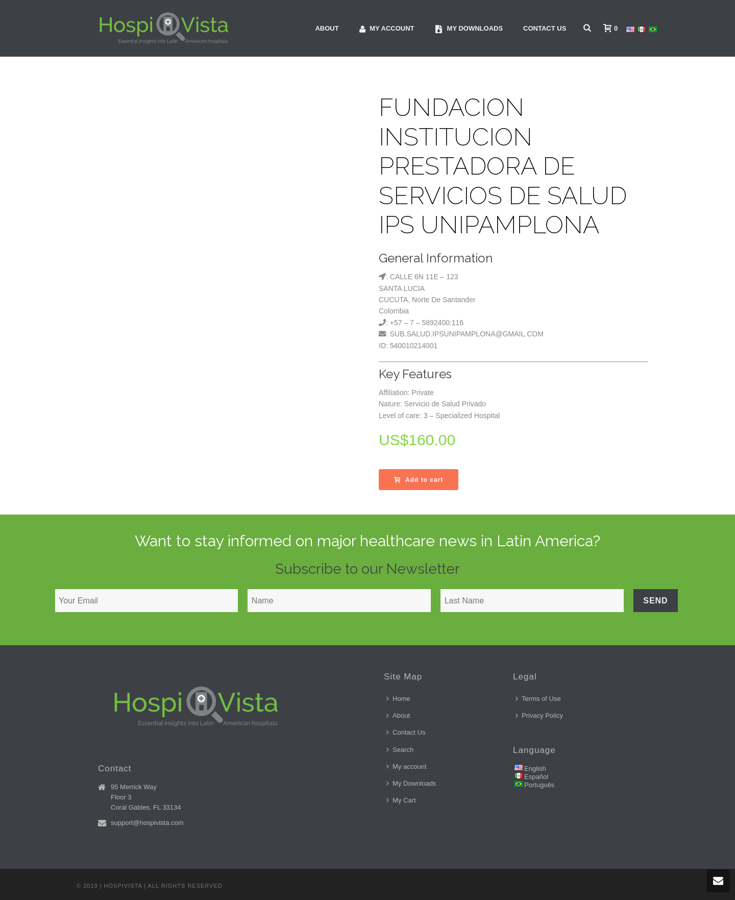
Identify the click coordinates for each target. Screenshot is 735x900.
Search (399, 749)
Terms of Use (538, 698)
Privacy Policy (539, 715)
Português (539, 785)
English (535, 768)
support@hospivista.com (147, 822)
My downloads (469, 29)
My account (386, 29)
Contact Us (544, 28)
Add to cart (418, 479)
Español (536, 777)
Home (398, 698)
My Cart (401, 800)
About (326, 28)
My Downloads (411, 783)
